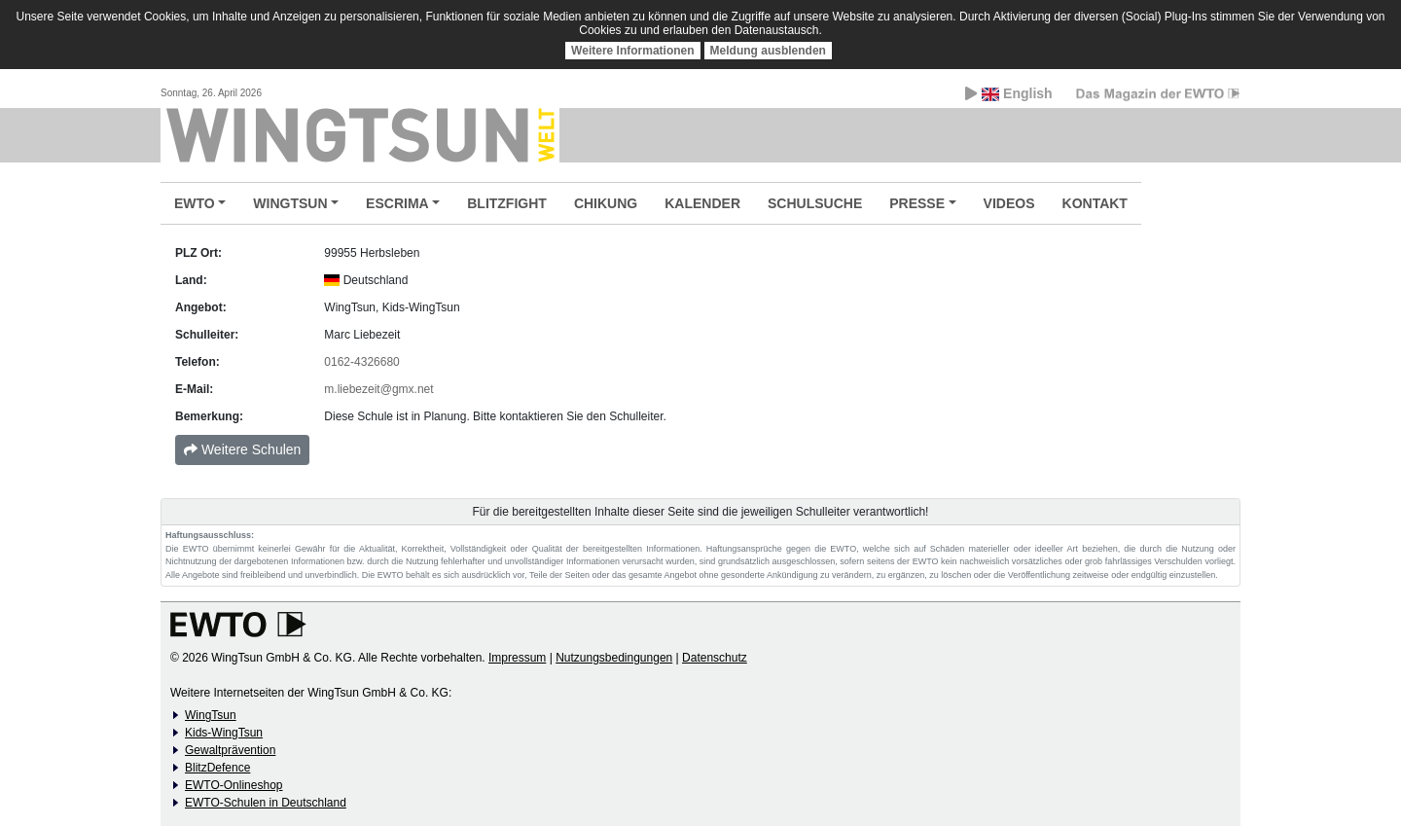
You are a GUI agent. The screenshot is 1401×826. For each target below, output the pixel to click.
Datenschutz (714, 657)
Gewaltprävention (230, 750)
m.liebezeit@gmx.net (378, 389)
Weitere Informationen (632, 50)
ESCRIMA (397, 203)
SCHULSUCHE (815, 203)
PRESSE (917, 203)
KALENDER (702, 203)
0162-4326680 (361, 362)
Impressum (517, 657)
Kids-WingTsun (224, 732)
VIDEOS (1009, 203)
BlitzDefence (217, 767)
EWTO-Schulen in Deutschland (265, 802)
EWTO (194, 203)
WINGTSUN (290, 203)
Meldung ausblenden (768, 50)
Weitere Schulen (242, 449)
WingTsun (210, 715)
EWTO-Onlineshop (233, 785)
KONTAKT (1095, 203)
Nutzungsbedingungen (614, 657)
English (1008, 93)
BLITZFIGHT (507, 203)
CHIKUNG (605, 203)
